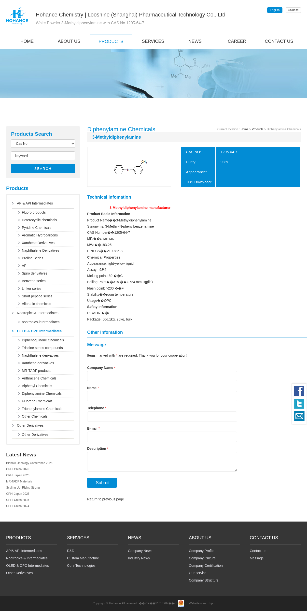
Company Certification (206, 565)
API (25, 266)
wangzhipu (207, 603)
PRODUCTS (110, 41)
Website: (194, 603)
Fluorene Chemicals (37, 401)
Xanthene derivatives (38, 363)
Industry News (139, 558)
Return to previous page (105, 499)
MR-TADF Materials (19, 481)
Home (245, 129)
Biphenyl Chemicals (37, 386)
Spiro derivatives (34, 273)
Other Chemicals (34, 416)
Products (257, 129)
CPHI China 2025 (17, 500)
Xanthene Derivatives (38, 243)
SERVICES (153, 41)
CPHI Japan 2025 (17, 493)
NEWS (195, 41)
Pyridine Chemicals (36, 228)
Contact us (258, 551)
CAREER (237, 41)
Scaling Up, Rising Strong (23, 487)
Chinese (293, 10)
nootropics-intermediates (40, 322)
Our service (198, 573)
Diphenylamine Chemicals (42, 393)
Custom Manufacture (83, 558)
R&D (70, 551)
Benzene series (34, 281)
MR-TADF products (36, 371)
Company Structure (204, 580)
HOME (27, 41)
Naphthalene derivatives (40, 355)
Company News (140, 551)
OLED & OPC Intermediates (39, 331)
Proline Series (32, 258)
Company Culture (202, 558)
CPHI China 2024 (17, 506)
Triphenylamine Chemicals (42, 409)
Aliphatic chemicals (36, 304)
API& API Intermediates (35, 203)
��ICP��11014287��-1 (158, 603)
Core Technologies (81, 565)
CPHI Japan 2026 (17, 475)
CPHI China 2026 (17, 469)
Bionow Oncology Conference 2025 (29, 463)
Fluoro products (34, 212)
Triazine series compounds (42, 348)
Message (257, 558)
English (274, 10)
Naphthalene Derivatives (40, 250)
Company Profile (201, 551)
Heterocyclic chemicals (39, 220)
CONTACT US (279, 41)
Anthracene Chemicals (39, 378)
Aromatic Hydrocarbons (40, 235)
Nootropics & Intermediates (37, 313)
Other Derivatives (30, 425)
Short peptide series (37, 296)
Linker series (31, 289)
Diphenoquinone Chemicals (43, 340)
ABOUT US (69, 41)
